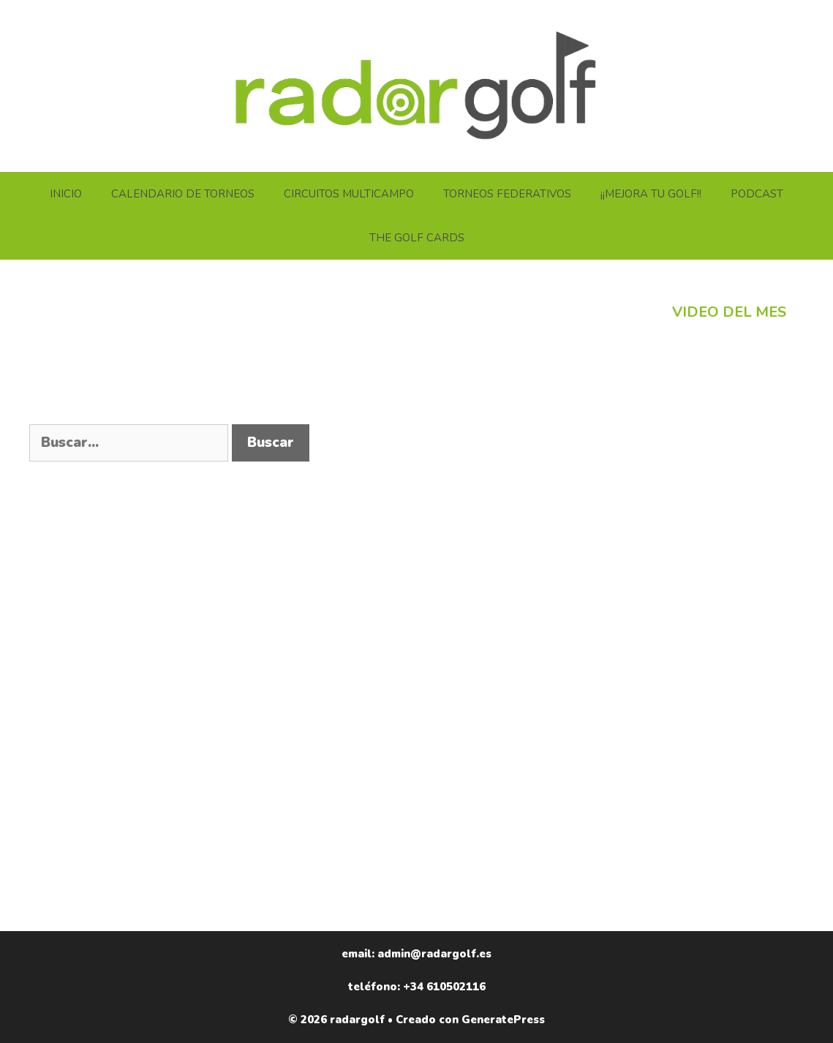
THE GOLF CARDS (416, 237)
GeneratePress (503, 1019)
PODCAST (757, 194)
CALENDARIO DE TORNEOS (183, 194)
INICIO (66, 194)
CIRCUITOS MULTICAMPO (349, 194)
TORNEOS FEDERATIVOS (507, 194)
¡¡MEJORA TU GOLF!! (650, 194)
